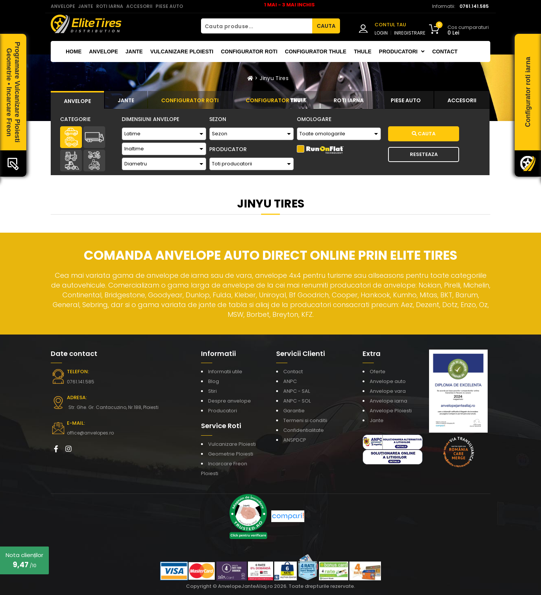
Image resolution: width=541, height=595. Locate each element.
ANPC (290, 381)
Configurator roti (249, 51)
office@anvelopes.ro (90, 433)
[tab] (77, 100)
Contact (444, 51)
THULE (363, 51)
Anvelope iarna (388, 400)
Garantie (294, 410)
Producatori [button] (402, 51)
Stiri (212, 391)
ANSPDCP (294, 440)
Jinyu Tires (274, 78)
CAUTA (326, 26)
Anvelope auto (388, 381)
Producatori (222, 410)
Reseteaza (424, 154)
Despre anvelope (229, 400)
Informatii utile (225, 371)
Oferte (377, 371)
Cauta (423, 133)
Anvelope (103, 51)
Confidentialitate (303, 430)
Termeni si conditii (305, 420)
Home (74, 51)
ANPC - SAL (296, 391)
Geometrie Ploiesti (230, 453)
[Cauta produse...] (256, 25)
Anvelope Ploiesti (391, 410)
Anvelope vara (388, 391)
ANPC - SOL (297, 400)
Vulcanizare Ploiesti (181, 51)
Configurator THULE (315, 51)
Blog (213, 381)
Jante (134, 51)
